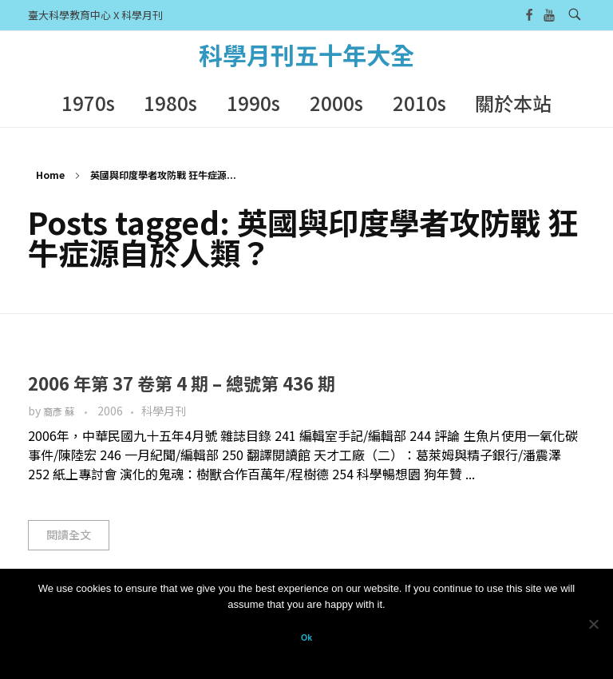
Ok (306, 637)
